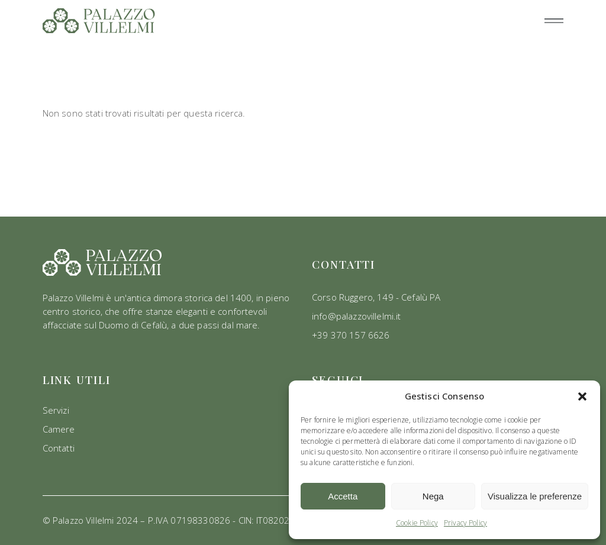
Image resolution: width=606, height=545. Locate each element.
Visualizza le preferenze (535, 496)
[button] (582, 396)
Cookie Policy (417, 523)
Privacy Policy (465, 523)
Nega (433, 496)
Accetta (342, 496)
